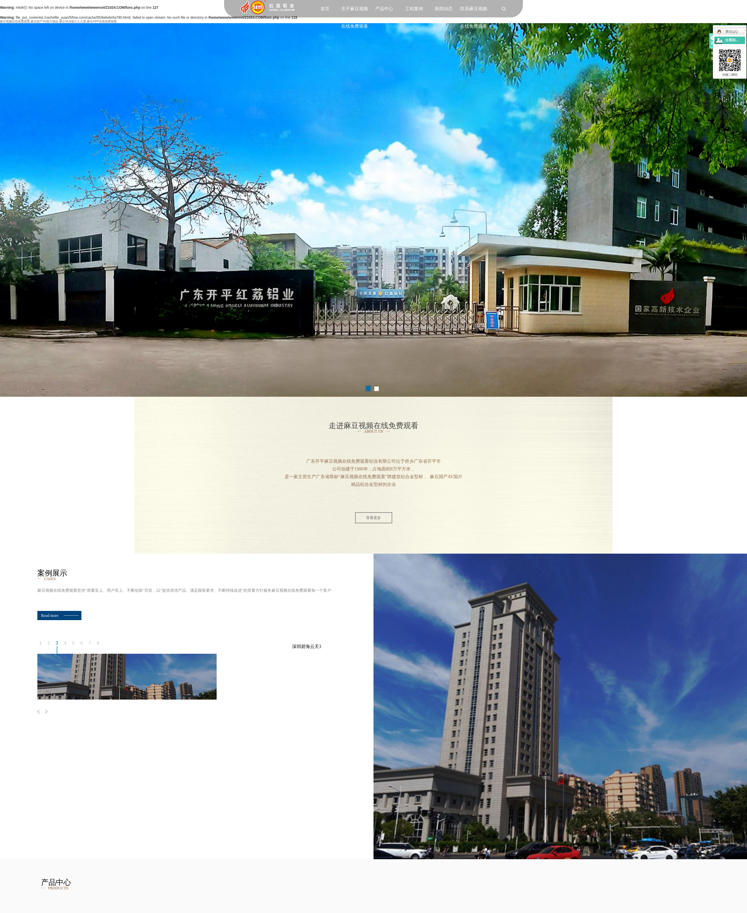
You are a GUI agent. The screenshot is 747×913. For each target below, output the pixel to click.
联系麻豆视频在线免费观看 (473, 11)
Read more (50, 615)
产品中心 (384, 8)
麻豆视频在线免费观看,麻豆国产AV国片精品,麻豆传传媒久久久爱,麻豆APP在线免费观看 (58, 21)
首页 (324, 8)
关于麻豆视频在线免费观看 (354, 11)
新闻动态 (444, 8)
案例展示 (258, 167)
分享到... (731, 40)
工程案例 (414, 8)
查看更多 (373, 518)
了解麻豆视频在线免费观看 (231, 171)
